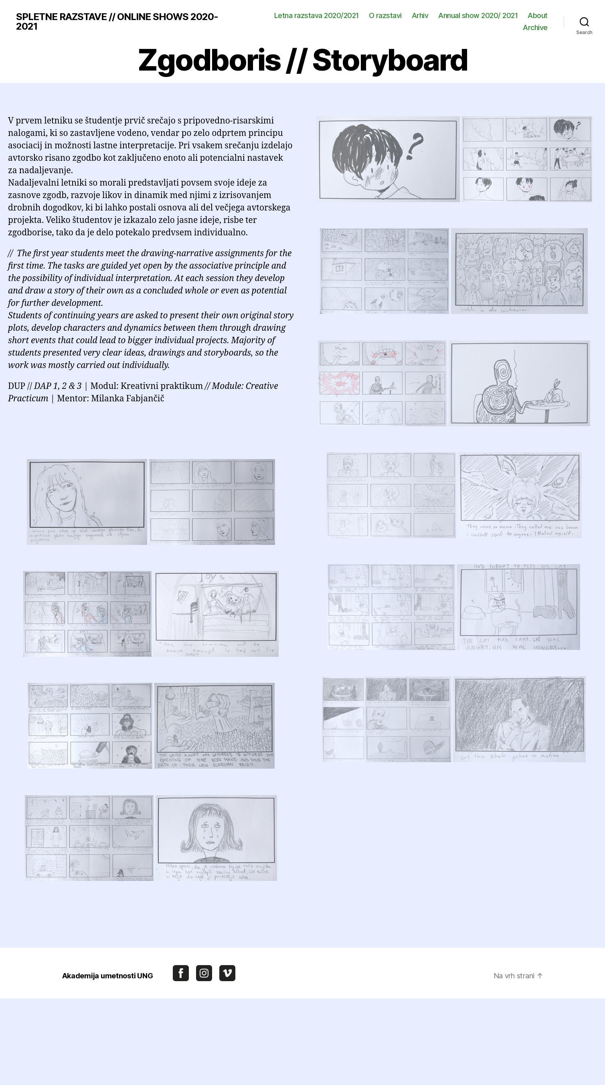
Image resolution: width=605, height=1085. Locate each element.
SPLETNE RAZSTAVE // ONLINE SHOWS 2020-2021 (117, 21)
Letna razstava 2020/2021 (316, 15)
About (538, 15)
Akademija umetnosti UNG (107, 976)
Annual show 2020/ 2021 (478, 15)
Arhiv (420, 15)
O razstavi (385, 15)
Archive (535, 27)
